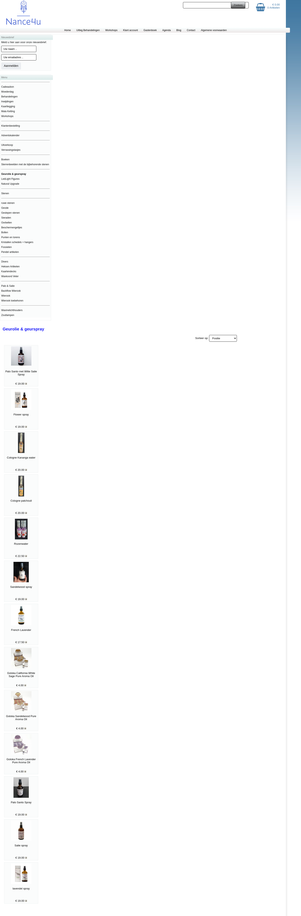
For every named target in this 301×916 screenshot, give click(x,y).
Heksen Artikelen (10, 266)
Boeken (5, 159)
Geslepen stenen (10, 212)
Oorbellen (6, 222)
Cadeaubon (7, 86)
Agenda (166, 30)
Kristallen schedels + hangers (17, 242)
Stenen (5, 193)
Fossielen (6, 247)
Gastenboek (150, 30)
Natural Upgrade (10, 183)
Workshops (111, 30)
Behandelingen (9, 96)
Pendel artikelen (10, 252)
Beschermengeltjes (11, 227)
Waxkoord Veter (10, 276)
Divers (4, 261)
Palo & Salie (7, 286)
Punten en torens (10, 237)
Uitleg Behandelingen (88, 30)
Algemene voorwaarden (214, 30)
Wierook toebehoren (12, 300)
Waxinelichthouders (11, 310)
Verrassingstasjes (10, 149)
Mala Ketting (8, 111)
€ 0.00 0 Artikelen (273, 6)
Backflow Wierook (11, 290)
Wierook (5, 295)
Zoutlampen (7, 315)
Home (67, 30)
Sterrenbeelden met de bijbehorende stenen (25, 164)
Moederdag (7, 91)
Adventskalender (10, 135)
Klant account (130, 30)
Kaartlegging (8, 106)
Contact (191, 30)
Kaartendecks (8, 271)
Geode (5, 207)
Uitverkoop (7, 145)
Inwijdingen (7, 101)
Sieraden (6, 217)
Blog (178, 30)
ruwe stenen (7, 203)
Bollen (4, 232)
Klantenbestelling (10, 125)
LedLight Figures (10, 178)
